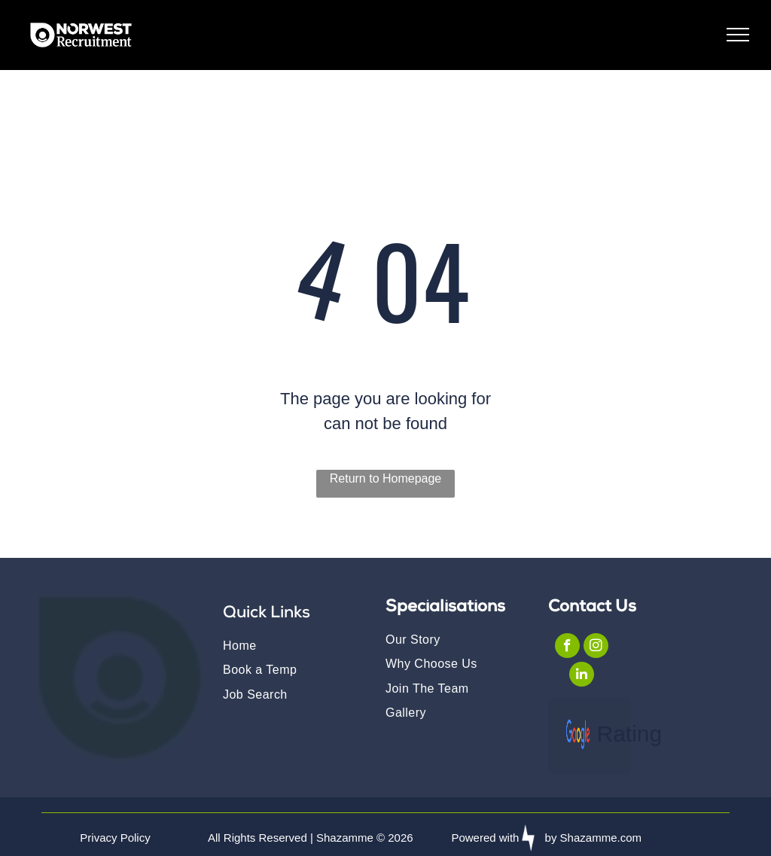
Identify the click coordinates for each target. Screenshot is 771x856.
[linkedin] (581, 676)
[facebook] (567, 647)
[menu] (737, 34)
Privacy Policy (115, 837)
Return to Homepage (386, 478)
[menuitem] (289, 645)
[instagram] (596, 647)
